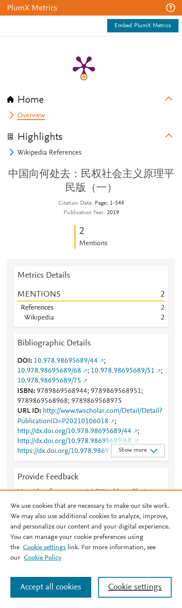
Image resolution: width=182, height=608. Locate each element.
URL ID (28, 411)
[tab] (91, 97)
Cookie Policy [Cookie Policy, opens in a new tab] (42, 557)
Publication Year (83, 213)
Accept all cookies (50, 587)
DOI (23, 361)
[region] (91, 549)
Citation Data (74, 203)
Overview (31, 115)
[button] (170, 8)
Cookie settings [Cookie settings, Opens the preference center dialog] (135, 587)
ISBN (25, 391)
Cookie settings (44, 547)
